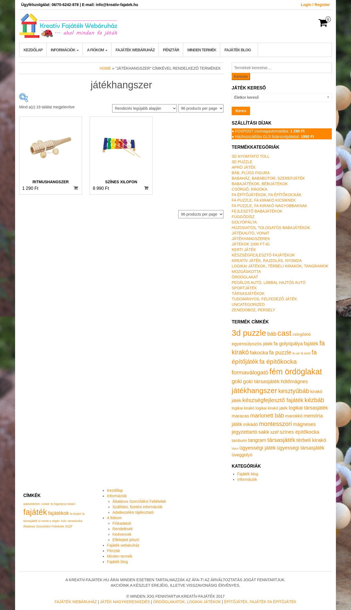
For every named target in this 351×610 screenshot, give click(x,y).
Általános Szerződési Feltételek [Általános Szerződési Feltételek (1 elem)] (43, 526)
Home (105, 68)
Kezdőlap (33, 50)
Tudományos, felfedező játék (264, 299)
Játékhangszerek (251, 238)
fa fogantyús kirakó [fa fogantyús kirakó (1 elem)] (63, 503)
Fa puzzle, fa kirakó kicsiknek (264, 200)
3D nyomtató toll (250, 156)
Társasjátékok (248, 293)
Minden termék (201, 50)
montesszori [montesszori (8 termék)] (275, 423)
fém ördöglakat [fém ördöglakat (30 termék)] (296, 371)
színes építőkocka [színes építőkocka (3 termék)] (299, 432)
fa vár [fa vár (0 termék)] (296, 353)
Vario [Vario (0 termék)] (235, 448)
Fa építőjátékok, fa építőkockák (266, 195)
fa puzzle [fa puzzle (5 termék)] (280, 352)
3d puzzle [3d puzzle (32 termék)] (249, 332)
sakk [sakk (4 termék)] (263, 432)
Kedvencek (121, 534)
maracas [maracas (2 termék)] (240, 416)
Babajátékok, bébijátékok (260, 184)
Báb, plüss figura (251, 173)
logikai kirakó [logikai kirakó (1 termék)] (243, 408)
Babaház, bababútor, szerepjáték (268, 178)
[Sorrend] (144, 108)
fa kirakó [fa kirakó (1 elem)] (75, 513)
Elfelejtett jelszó (125, 540)
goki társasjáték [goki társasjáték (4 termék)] (261, 381)
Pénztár (171, 50)
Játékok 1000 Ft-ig (251, 244)
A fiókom (97, 50)
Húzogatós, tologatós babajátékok (271, 227)
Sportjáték (244, 288)
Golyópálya (244, 222)
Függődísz (243, 216)
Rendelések (122, 529)
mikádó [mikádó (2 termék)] (250, 424)
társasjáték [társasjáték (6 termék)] (281, 440)
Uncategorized (248, 304)
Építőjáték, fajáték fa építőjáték (260, 602)
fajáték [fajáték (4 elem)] (35, 511)
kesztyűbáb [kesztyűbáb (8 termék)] (293, 391)
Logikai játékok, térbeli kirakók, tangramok (280, 266)
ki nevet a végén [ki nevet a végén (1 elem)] (49, 521)
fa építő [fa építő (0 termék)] (306, 353)
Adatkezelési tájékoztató (133, 512)
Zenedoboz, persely (253, 310)
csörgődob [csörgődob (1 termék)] (302, 334)
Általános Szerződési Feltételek (139, 501)
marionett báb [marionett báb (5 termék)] (267, 416)
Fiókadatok (121, 523)
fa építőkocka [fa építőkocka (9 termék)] (278, 361)
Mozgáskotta (246, 271)
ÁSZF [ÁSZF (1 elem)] (69, 526)
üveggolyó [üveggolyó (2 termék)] (242, 455)
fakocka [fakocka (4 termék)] (259, 352)
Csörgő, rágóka (249, 189)
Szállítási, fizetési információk (137, 507)
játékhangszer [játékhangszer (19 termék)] (254, 390)
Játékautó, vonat (250, 233)
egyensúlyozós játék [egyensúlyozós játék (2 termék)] (252, 343)
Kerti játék (244, 249)
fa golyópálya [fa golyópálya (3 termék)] (288, 343)
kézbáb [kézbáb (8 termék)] (314, 400)
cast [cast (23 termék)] (284, 333)
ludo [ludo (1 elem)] (63, 521)
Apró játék (244, 167)
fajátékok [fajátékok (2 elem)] (58, 513)
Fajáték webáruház (135, 50)
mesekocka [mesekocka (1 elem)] (74, 521)
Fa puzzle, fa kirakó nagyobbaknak (269, 206)
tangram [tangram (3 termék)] (257, 440)
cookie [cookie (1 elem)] (45, 503)
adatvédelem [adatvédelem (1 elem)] (31, 503)
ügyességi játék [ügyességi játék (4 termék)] (257, 448)
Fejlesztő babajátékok (257, 211)
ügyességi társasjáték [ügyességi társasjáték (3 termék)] (300, 448)
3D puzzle (242, 162)
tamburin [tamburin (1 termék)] (239, 440)
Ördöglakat (245, 277)
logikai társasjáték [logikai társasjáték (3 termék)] (308, 408)
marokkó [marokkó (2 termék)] (293, 416)
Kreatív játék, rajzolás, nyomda (267, 260)
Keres (241, 111)
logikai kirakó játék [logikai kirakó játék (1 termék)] (272, 408)
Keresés (241, 76)
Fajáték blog (237, 50)
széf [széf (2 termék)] (274, 432)
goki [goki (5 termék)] (237, 381)
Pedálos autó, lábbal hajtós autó (268, 282)
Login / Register (315, 4)
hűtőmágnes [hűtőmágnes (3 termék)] (294, 381)
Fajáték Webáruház (76, 602)
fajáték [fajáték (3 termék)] (311, 343)
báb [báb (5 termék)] (271, 334)
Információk (65, 50)
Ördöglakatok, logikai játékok (187, 602)
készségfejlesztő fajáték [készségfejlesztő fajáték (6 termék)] (273, 400)
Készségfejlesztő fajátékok (263, 255)
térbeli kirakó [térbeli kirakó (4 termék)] (311, 440)
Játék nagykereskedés (125, 602)
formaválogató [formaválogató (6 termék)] (250, 372)
